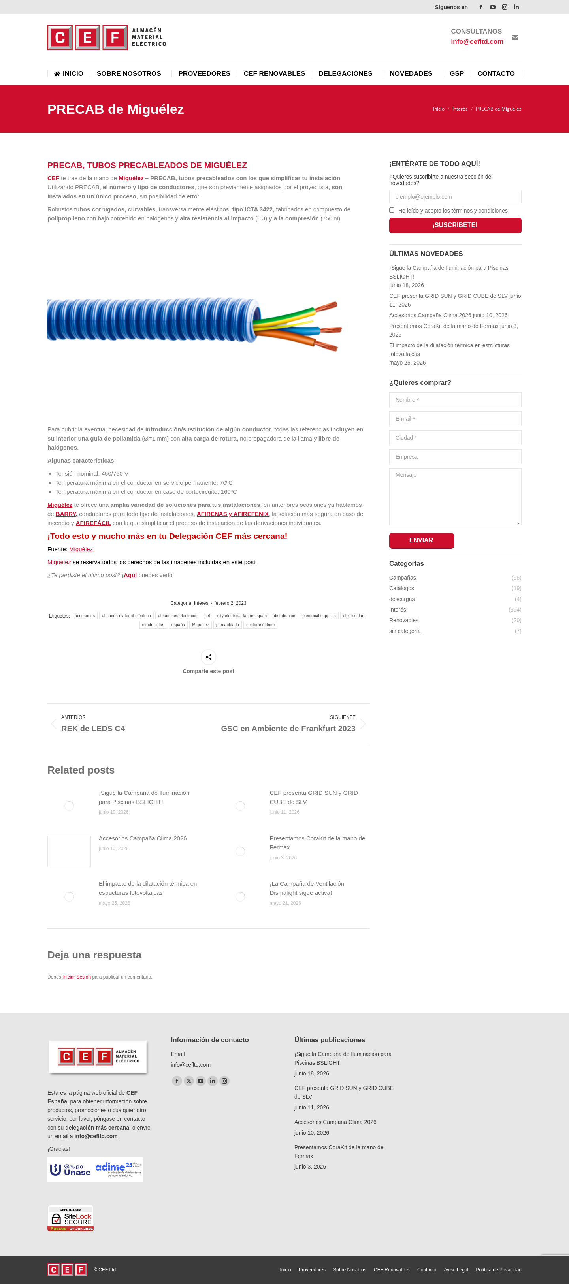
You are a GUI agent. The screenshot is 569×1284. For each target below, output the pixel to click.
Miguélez (131, 178)
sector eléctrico (260, 625)
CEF (53, 178)
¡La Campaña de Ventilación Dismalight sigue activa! (307, 888)
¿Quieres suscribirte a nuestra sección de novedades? (440, 179)
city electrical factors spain (242, 616)
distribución (284, 616)
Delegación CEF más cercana (227, 535)
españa (178, 625)
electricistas (153, 625)
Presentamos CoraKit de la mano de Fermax (318, 843)
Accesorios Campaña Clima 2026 (143, 838)
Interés (201, 603)
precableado (227, 625)
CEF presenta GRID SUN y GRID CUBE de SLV (314, 797)
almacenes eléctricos (177, 616)
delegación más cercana (98, 1127)
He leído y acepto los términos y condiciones (453, 210)
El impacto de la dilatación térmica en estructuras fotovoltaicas (148, 888)
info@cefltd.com (95, 1136)
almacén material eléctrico (126, 616)
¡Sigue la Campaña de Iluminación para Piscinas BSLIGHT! (144, 797)
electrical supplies (319, 616)
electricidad (353, 616)
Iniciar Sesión (77, 977)
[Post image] (69, 806)
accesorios (85, 616)
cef (207, 616)
